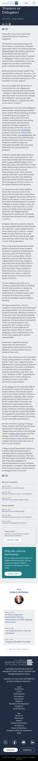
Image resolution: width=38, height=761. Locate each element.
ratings (11, 387)
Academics (13, 482)
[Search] (34, 3)
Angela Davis (26, 135)
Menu (27, 3)
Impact (19, 721)
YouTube (23, 742)
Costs (19, 691)
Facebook (14, 742)
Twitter (5, 742)
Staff (19, 733)
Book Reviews (19, 709)
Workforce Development (19, 704)
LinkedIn (32, 742)
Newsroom (19, 718)
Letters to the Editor (19, 723)
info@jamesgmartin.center (19, 674)
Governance (19, 696)
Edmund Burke (8, 51)
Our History (19, 726)
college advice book (17, 434)
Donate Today (13, 574)
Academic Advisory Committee (19, 730)
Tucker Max (25, 130)
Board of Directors (19, 728)
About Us (19, 716)
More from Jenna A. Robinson (19, 649)
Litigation (19, 706)
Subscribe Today (12, 540)
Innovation (19, 699)
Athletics (19, 701)
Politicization (19, 694)
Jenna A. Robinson (18, 19)
